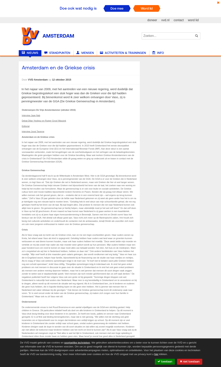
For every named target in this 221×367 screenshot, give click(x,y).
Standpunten (57, 53)
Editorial (26, 126)
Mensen (85, 53)
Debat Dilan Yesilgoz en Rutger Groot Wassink (44, 121)
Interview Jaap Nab (31, 115)
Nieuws (30, 53)
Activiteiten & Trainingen (123, 53)
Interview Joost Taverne (33, 131)
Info (158, 53)
